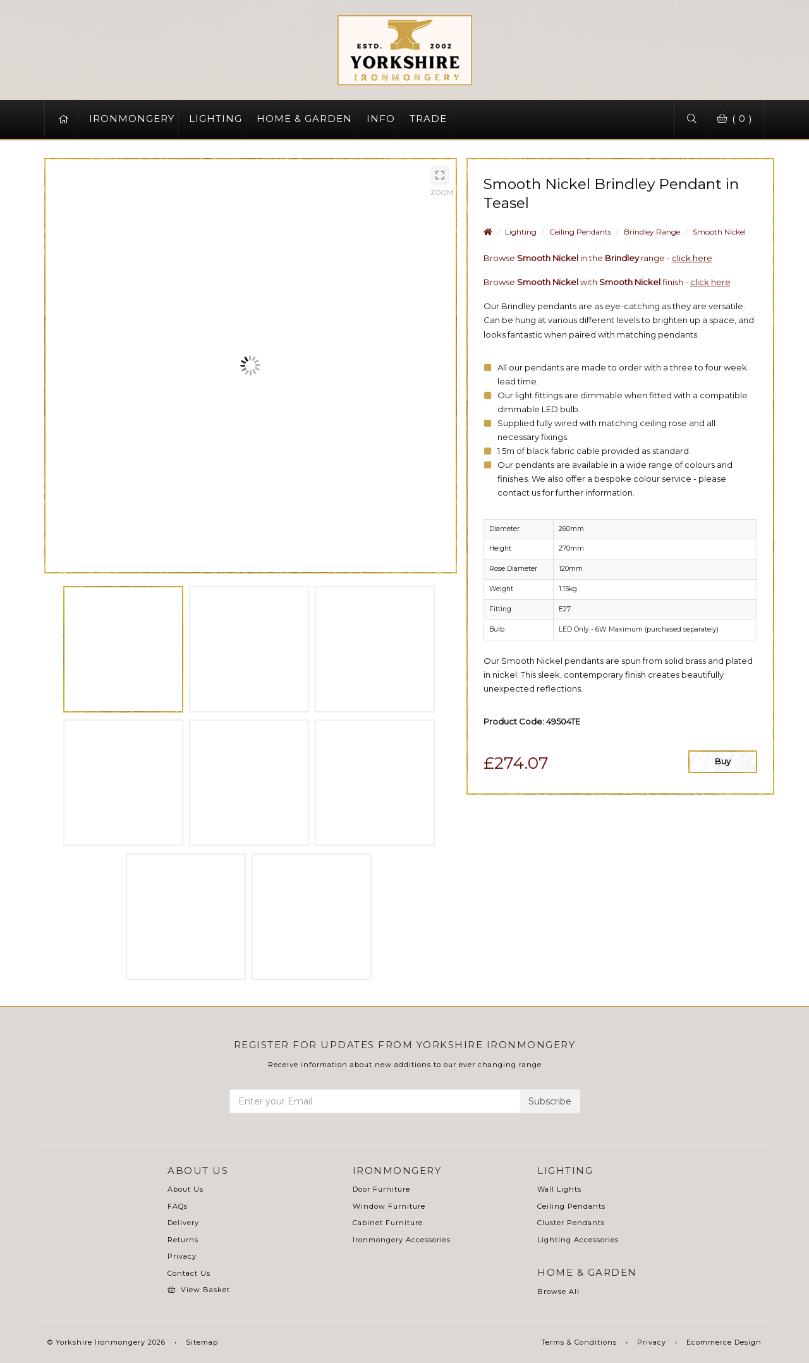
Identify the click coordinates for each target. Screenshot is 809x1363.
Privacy (182, 1256)
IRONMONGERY (131, 119)
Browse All (558, 1291)
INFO (381, 119)
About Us (185, 1189)
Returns (182, 1239)
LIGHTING (215, 119)
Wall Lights (559, 1189)
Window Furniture (389, 1206)
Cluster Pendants (571, 1222)
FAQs (177, 1206)
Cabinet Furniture (388, 1222)
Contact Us (188, 1273)
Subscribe (549, 1101)
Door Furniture (381, 1189)
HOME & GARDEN (304, 119)
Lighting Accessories (578, 1239)
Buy (723, 761)
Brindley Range (652, 231)
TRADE (428, 119)
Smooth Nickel (719, 231)
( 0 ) (732, 118)
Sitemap (202, 1342)
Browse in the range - (598, 258)
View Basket (198, 1289)
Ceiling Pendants (580, 231)
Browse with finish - (607, 282)
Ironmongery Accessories (402, 1239)
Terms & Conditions (579, 1342)
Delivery (183, 1222)
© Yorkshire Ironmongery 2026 (106, 1342)
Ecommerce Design (724, 1342)
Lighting (521, 231)
